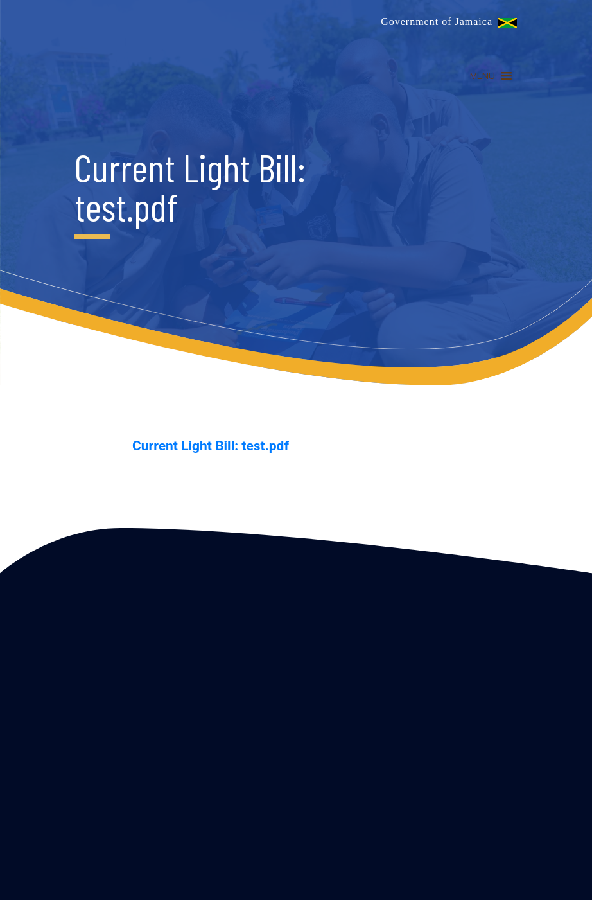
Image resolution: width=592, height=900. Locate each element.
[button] (482, 75)
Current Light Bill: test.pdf (210, 446)
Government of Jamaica (436, 21)
